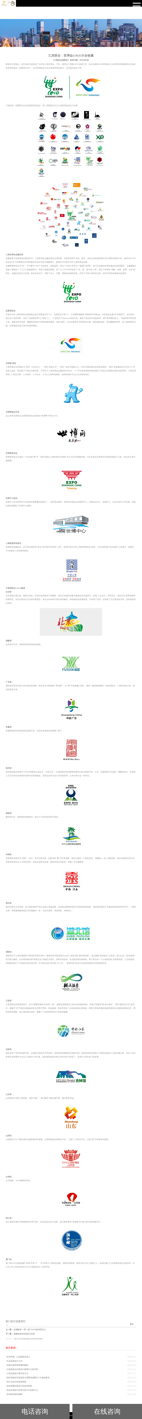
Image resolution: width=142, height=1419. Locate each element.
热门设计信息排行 (16, 1321)
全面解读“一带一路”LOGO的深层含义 (29, 1330)
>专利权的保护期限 (14, 1394)
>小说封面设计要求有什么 (17, 1373)
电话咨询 (34, 1411)
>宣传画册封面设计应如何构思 (19, 1386)
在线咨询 (107, 1411)
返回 (132, 1324)
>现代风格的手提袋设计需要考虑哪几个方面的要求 (28, 1378)
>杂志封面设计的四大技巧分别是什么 (22, 1390)
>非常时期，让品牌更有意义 (18, 1357)
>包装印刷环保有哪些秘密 (17, 1365)
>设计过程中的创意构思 (16, 1382)
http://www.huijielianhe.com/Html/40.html (28, 1339)
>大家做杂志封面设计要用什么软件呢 (22, 1369)
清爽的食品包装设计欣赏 (24, 1334)
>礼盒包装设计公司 (14, 1361)
